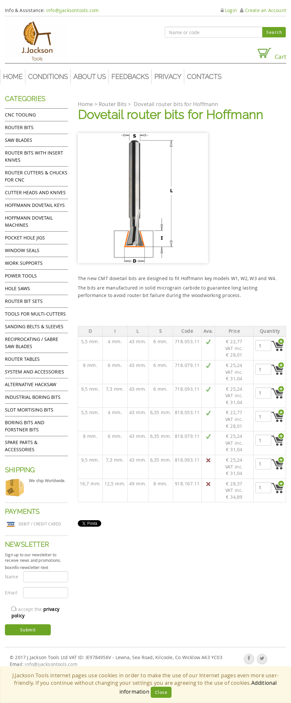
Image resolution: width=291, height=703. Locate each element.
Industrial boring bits (33, 397)
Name (11, 577)
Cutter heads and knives (35, 192)
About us (89, 77)
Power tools (21, 276)
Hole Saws (17, 288)
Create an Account (263, 10)
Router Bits (19, 127)
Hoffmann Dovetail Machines (29, 221)
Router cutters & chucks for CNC (36, 176)
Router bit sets (24, 301)
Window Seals (22, 250)
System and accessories (34, 372)
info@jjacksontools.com (72, 10)
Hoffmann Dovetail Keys (35, 205)
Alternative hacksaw (30, 384)
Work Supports (24, 263)
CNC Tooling (20, 115)
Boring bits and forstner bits (24, 426)
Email (11, 592)
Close (161, 692)
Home (12, 77)
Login (229, 10)
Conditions (48, 77)
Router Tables (22, 359)
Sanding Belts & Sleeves (34, 326)
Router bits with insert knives (34, 156)
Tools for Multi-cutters (35, 314)
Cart (271, 54)
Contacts (204, 77)
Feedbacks (130, 77)
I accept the (35, 612)
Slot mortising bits (29, 410)
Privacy (167, 77)
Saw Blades (18, 140)
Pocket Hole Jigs (25, 238)
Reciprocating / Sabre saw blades (31, 342)
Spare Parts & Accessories (21, 446)
